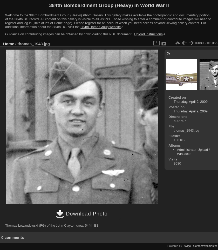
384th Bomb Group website (100, 27)
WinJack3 (184, 154)
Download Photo (81, 214)
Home (8, 44)
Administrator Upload (192, 150)
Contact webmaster (205, 245)
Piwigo (187, 245)
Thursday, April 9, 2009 (191, 102)
